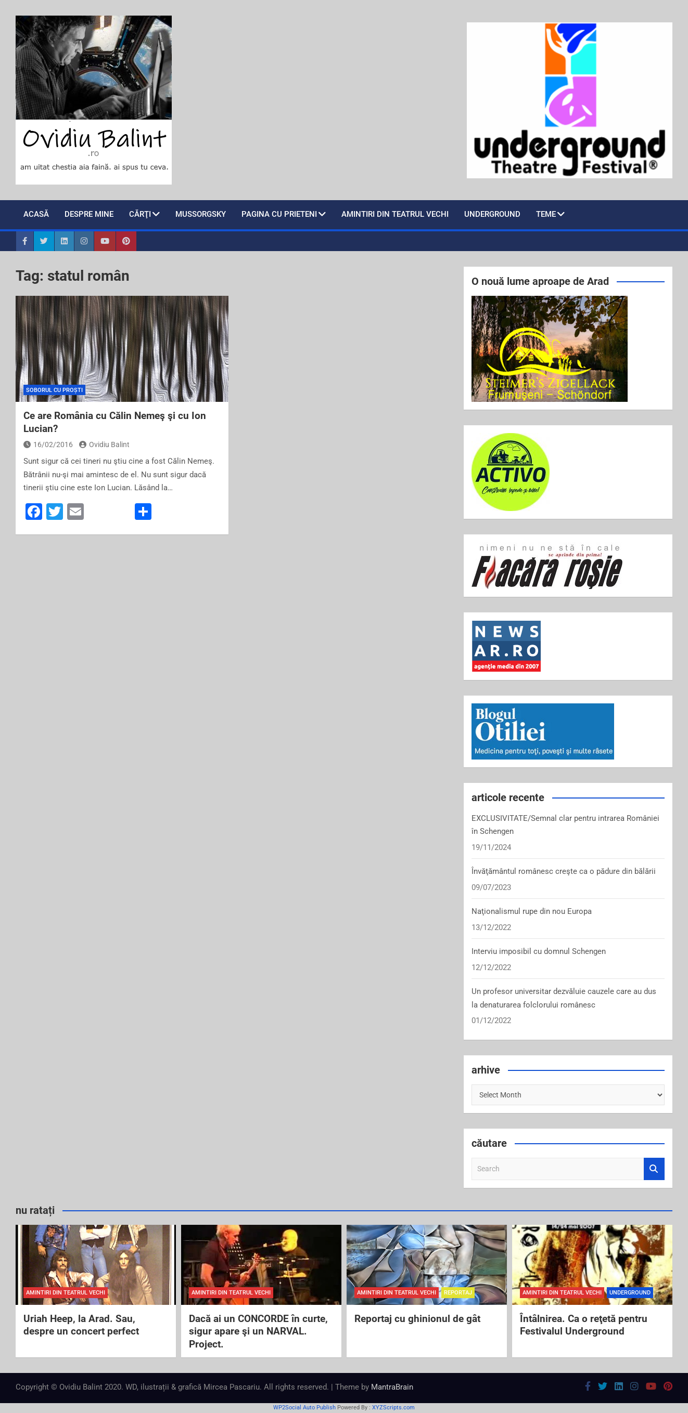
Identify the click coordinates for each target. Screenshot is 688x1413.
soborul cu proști (54, 390)
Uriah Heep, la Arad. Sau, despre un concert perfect (81, 1325)
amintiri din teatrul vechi (65, 1292)
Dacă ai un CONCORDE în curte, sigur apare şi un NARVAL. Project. (258, 1331)
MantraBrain (392, 1387)
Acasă (36, 214)
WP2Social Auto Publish (304, 1407)
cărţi (140, 214)
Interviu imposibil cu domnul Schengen (539, 951)
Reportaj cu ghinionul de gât (417, 1319)
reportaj (458, 1292)
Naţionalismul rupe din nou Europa (532, 911)
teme (546, 214)
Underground (492, 214)
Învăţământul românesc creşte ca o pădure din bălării (564, 871)
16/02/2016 (48, 444)
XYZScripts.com (393, 1407)
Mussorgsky (200, 214)
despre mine (89, 214)
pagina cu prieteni (279, 214)
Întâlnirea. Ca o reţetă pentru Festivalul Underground (583, 1325)
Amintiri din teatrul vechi (395, 214)
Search (654, 1169)
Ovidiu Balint (104, 444)
